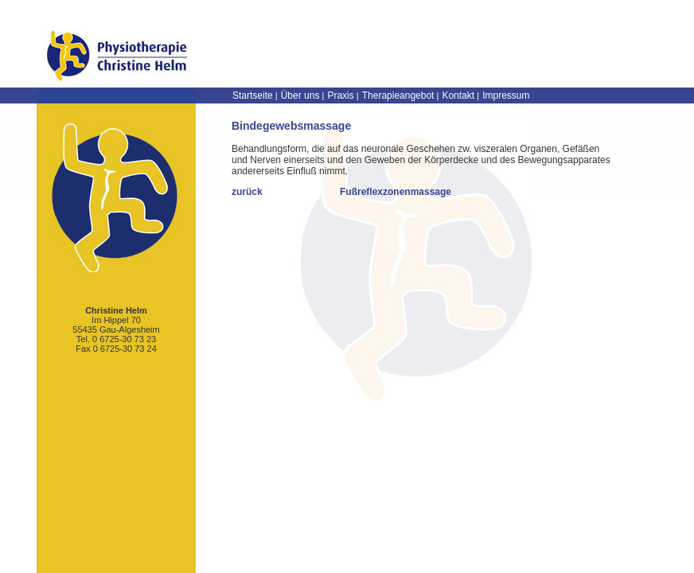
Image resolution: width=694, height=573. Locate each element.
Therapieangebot (398, 95)
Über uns (300, 95)
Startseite (252, 95)
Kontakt (458, 95)
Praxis (340, 95)
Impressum (505, 95)
